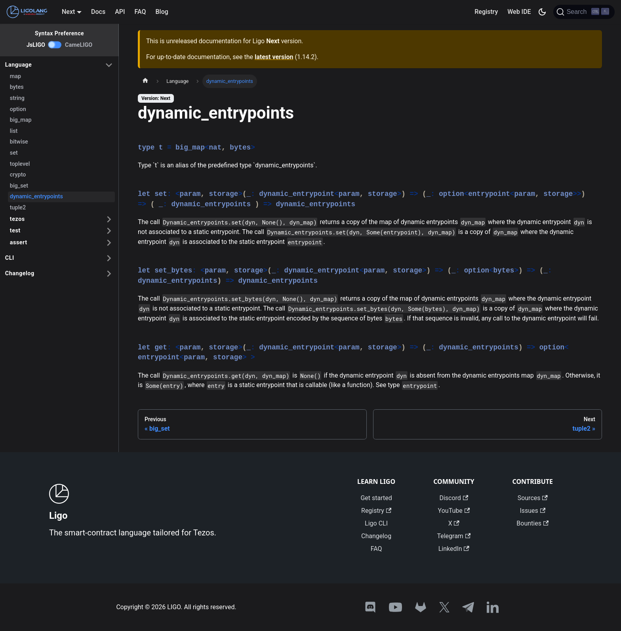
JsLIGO (36, 45)
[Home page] (145, 81)
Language (18, 64)
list (14, 131)
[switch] (55, 44)
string (17, 98)
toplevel (20, 164)
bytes (17, 87)
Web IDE (519, 11)
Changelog (19, 273)
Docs (98, 11)
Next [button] (68, 11)
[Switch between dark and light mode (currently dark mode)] (542, 12)
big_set (19, 185)
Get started (376, 498)
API (120, 11)
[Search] (584, 12)
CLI (9, 258)
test (15, 230)
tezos (17, 219)
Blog (162, 11)
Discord (453, 498)
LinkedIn (453, 548)
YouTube (454, 510)
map (15, 76)
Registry (486, 11)
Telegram (454, 536)
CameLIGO (78, 45)
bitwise (19, 141)
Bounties (532, 523)
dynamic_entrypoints (36, 196)
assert (18, 242)
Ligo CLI (376, 523)
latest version (274, 57)
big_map (21, 120)
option (18, 109)
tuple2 (18, 207)
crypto (18, 174)
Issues (532, 510)
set (14, 153)
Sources (533, 498)
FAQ (140, 11)
